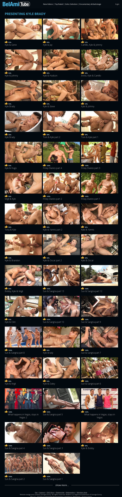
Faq (36, 492)
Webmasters (70, 492)
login (117, 4)
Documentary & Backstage (90, 4)
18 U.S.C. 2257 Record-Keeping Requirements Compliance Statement (55, 496)
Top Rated (59, 4)
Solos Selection (71, 4)
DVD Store (50, 492)
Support (42, 492)
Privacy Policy (87, 496)
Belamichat (60, 492)
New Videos (48, 4)
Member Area (82, 492)
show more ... (62, 484)
